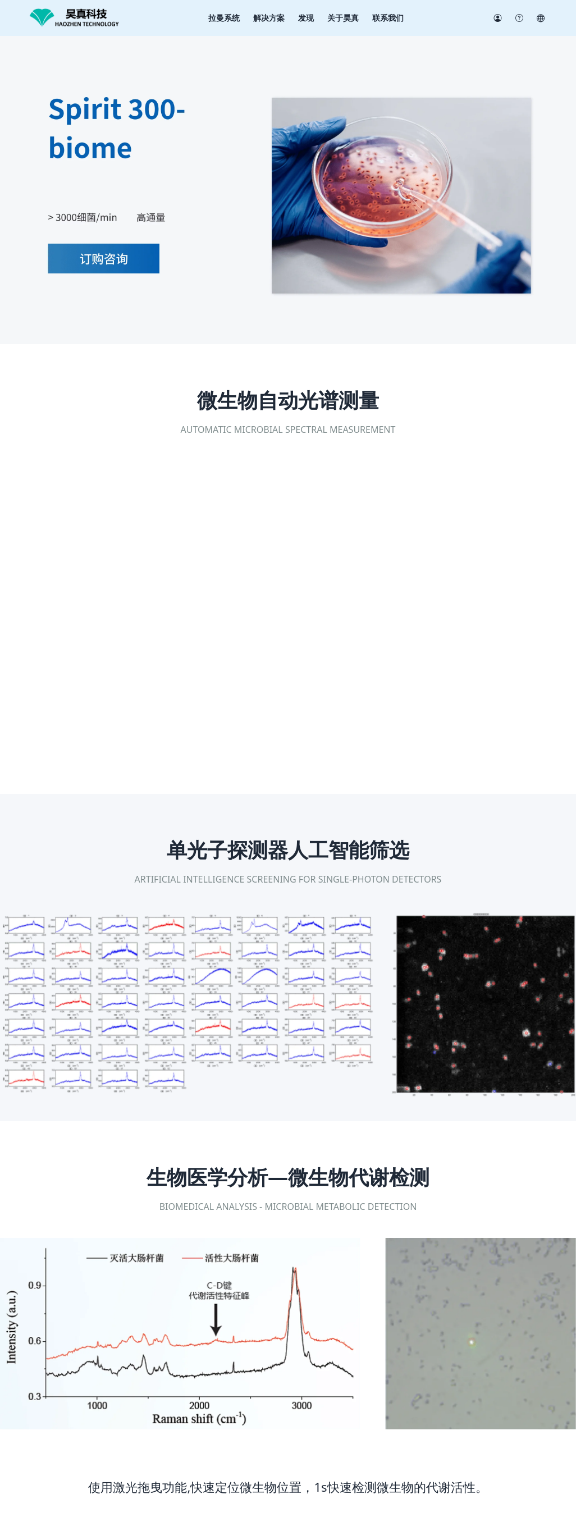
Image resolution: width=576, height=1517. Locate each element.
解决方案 (269, 17)
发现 (306, 17)
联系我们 (388, 17)
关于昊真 (343, 17)
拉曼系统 (224, 17)
